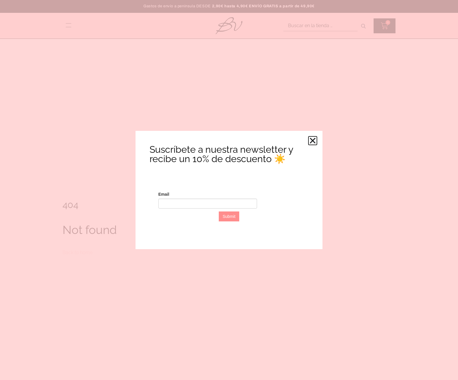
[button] (313, 141)
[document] (229, 190)
